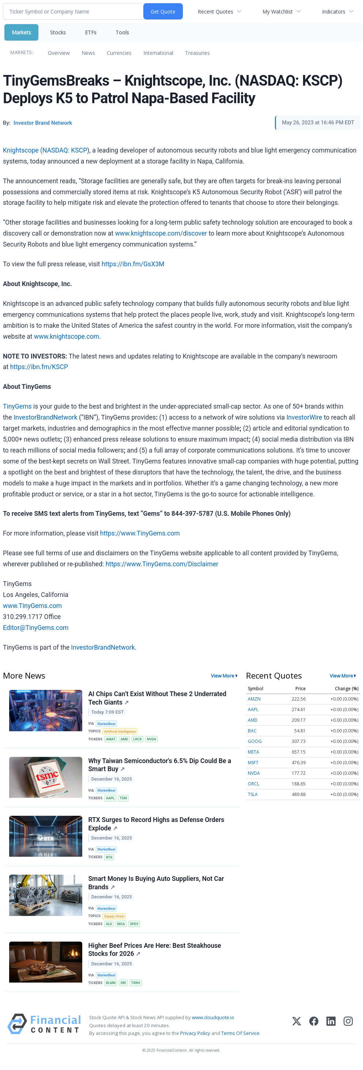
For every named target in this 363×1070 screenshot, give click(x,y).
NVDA (153, 740)
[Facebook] (313, 1030)
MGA (122, 928)
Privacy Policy (195, 1038)
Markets (21, 32)
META (253, 752)
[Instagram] (348, 1030)
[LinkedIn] (331, 1030)
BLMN (111, 988)
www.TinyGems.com (32, 605)
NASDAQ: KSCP (64, 150)
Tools (122, 32)
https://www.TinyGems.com (140, 533)
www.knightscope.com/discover (161, 233)
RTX (109, 860)
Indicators (333, 11)
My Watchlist (277, 11)
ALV (109, 928)
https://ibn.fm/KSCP (39, 367)
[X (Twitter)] (296, 1030)
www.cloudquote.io (213, 1023)
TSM (124, 800)
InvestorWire (304, 417)
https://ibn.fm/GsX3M (133, 264)
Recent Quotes (215, 11)
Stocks (58, 32)
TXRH (136, 988)
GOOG (255, 741)
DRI (124, 988)
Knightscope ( (22, 150)
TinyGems (17, 406)
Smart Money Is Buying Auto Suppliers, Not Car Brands (156, 886)
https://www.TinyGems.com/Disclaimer (162, 564)
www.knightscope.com (66, 336)
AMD (125, 740)
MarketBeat (107, 724)
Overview (59, 52)
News (88, 52)
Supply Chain (115, 920)
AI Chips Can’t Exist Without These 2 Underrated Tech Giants (157, 698)
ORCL (253, 784)
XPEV (135, 928)
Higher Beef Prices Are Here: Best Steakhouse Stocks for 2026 (154, 954)
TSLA (253, 794)
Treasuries (197, 52)
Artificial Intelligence (121, 732)
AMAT (111, 740)
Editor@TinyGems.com (35, 627)
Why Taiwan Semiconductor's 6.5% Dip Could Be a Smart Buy (159, 766)
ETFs (91, 32)
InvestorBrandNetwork (45, 417)
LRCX (139, 740)
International (158, 52)
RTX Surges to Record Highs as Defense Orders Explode (156, 826)
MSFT (253, 762)
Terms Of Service (240, 1038)
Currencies (119, 52)
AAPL (110, 800)
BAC (252, 731)
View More (222, 675)
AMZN (254, 699)
